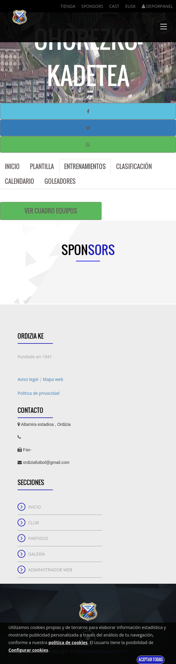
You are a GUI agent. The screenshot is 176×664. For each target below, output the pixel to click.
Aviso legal (28, 379)
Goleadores (60, 181)
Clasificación (134, 166)
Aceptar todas (151, 659)
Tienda (67, 6)
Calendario (19, 181)
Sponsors (92, 6)
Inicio (12, 166)
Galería (36, 554)
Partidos (38, 538)
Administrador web (50, 570)
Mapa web (53, 379)
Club (33, 522)
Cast (114, 6)
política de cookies (67, 642)
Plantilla (42, 166)
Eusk (130, 6)
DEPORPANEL (157, 6)
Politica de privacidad (38, 393)
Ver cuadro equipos (50, 210)
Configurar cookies (28, 650)
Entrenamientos (85, 166)
